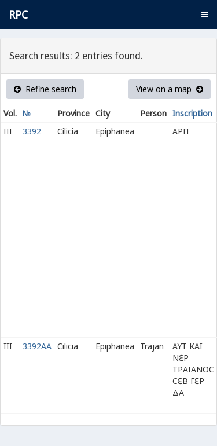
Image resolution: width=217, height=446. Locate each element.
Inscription (192, 113)
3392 (32, 131)
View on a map (169, 88)
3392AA (37, 346)
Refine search (45, 88)
